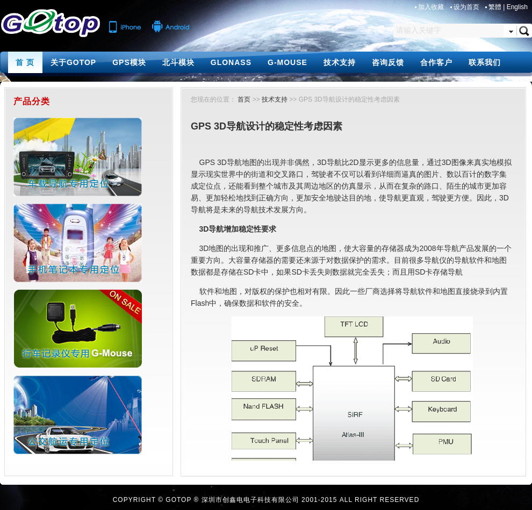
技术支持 (339, 62)
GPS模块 (129, 62)
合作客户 (436, 62)
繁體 (494, 7)
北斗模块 (178, 62)
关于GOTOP (73, 62)
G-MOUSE (287, 62)
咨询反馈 (388, 62)
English (517, 7)
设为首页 (467, 7)
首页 (244, 99)
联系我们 (485, 62)
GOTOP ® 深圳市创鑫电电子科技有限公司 (232, 500)
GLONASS (231, 62)
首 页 (25, 62)
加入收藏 (431, 7)
